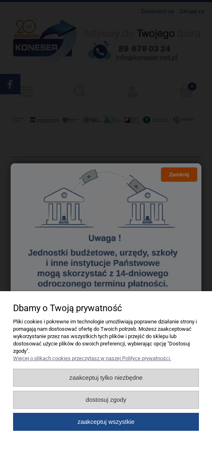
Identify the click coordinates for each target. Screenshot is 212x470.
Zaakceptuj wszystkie (106, 421)
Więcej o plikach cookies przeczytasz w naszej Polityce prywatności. (92, 358)
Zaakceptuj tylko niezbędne (106, 377)
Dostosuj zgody (106, 399)
